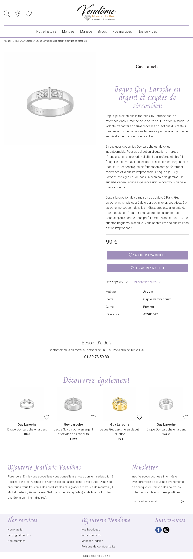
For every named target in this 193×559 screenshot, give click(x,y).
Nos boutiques (90, 529)
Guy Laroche (27, 41)
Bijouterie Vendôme (105, 520)
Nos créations (16, 540)
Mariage (86, 31)
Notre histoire (46, 31)
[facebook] (158, 532)
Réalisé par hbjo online (96, 555)
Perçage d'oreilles (19, 535)
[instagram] (166, 532)
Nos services (147, 31)
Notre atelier (15, 529)
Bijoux (102, 31)
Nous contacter (91, 535)
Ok (183, 501)
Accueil (7, 41)
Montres (68, 31)
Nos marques (122, 31)
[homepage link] (96, 13)
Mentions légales (92, 540)
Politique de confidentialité (98, 546)
